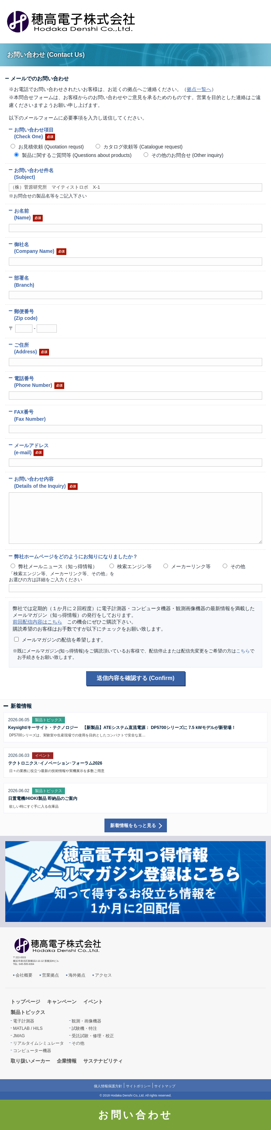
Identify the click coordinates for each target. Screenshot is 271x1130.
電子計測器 (23, 1021)
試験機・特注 (84, 1028)
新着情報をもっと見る (133, 825)
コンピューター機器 (32, 1050)
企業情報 (67, 1061)
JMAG (19, 1035)
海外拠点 (76, 975)
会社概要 (24, 975)
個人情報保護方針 (108, 1086)
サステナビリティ (103, 1061)
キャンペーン (62, 1001)
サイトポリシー (138, 1086)
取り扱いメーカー (30, 1061)
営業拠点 (50, 975)
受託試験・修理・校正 (93, 1035)
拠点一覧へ (199, 89)
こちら (243, 651)
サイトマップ (164, 1086)
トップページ (25, 1001)
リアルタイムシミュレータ (38, 1043)
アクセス (103, 975)
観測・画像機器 (86, 1021)
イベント (93, 1001)
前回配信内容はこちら (37, 622)
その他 (78, 1043)
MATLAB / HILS (28, 1028)
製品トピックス (28, 1012)
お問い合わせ (135, 1114)
